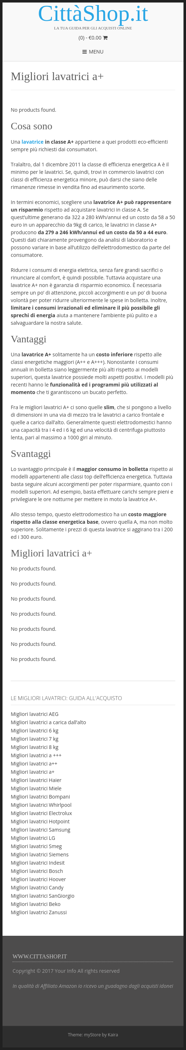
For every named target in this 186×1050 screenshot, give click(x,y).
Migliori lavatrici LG (33, 837)
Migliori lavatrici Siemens (39, 854)
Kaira (113, 1035)
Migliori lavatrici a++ (34, 763)
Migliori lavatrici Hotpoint (40, 821)
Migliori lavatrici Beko (36, 904)
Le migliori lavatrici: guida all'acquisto (66, 698)
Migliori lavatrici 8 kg (34, 747)
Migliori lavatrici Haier (36, 780)
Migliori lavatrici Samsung (40, 829)
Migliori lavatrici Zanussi (39, 912)
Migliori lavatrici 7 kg (34, 738)
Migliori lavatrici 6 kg (34, 730)
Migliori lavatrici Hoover (38, 879)
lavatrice (33, 141)
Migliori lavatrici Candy (37, 887)
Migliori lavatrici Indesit (38, 862)
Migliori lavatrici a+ (32, 771)
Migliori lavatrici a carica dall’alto (48, 722)
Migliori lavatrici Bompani (40, 796)
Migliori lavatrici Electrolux (41, 813)
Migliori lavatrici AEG (34, 714)
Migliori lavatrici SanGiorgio (43, 895)
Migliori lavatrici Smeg (36, 846)
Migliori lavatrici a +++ (36, 755)
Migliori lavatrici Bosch (37, 871)
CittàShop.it (93, 13)
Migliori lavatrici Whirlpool (41, 804)
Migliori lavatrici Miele (36, 788)
